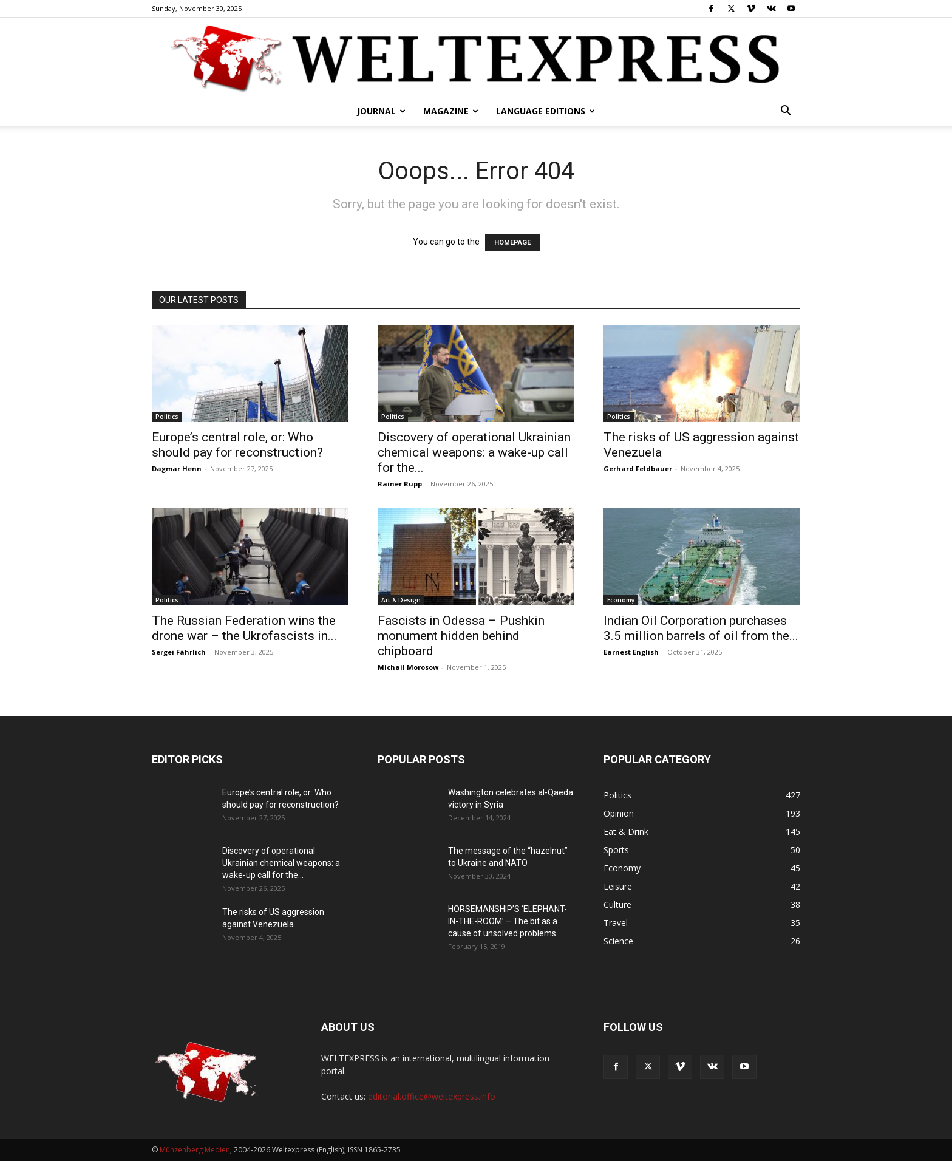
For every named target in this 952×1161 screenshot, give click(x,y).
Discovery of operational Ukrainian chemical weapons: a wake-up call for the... (474, 452)
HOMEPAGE (512, 243)
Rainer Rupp (400, 483)
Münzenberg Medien (195, 1150)
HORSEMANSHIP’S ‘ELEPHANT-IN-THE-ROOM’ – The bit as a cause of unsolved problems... (507, 921)
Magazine (450, 111)
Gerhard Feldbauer (638, 468)
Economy (620, 600)
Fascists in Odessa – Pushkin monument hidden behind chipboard (461, 635)
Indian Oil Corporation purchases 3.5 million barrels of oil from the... (701, 628)
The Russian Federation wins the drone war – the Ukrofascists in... (244, 628)
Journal (381, 111)
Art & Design (401, 600)
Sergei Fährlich (179, 651)
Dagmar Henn (177, 468)
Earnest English (631, 651)
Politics (166, 416)
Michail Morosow (408, 667)
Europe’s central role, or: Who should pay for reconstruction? (237, 445)
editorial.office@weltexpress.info (431, 1096)
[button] (785, 112)
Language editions (545, 111)
